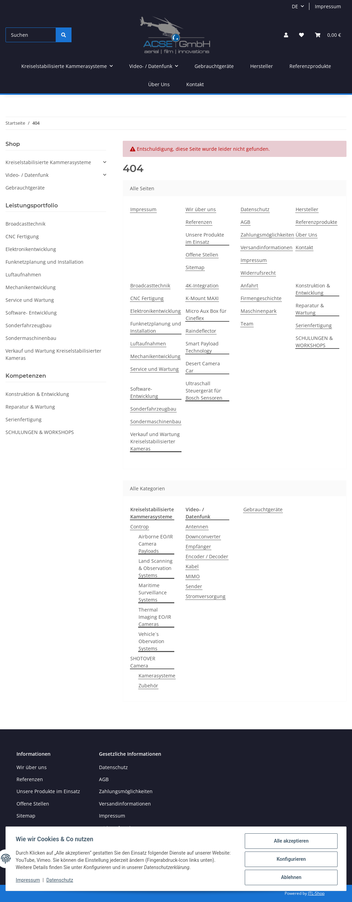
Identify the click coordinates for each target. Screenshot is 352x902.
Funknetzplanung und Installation (155, 327)
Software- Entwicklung (144, 392)
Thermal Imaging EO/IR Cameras (155, 616)
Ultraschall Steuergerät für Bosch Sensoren (204, 390)
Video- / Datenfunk (27, 175)
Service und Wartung (154, 369)
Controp (139, 526)
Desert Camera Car (203, 367)
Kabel (192, 566)
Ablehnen (290, 877)
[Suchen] (31, 34)
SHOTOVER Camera (142, 662)
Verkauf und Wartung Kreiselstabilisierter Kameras (155, 441)
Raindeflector (201, 331)
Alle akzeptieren (290, 842)
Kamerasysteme (157, 675)
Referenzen (199, 222)
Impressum (328, 6)
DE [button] (295, 6)
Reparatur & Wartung (310, 309)
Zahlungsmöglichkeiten (267, 234)
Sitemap (195, 267)
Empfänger (198, 546)
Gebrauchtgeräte (263, 509)
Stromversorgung (206, 596)
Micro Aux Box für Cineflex (206, 314)
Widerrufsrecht (258, 273)
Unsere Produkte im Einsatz (205, 238)
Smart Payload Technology (202, 347)
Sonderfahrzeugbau (153, 409)
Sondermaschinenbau (155, 421)
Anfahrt (249, 285)
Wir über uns (201, 209)
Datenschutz (255, 209)
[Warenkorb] (327, 35)
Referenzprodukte (310, 66)
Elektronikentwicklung (155, 311)
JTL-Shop (316, 893)
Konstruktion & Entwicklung (313, 289)
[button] (286, 35)
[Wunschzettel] (301, 35)
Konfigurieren (290, 860)
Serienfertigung (314, 325)
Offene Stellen (202, 254)
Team (247, 323)
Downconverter (203, 536)
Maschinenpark (258, 311)
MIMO (193, 576)
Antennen (197, 526)
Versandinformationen (267, 247)
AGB (245, 222)
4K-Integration (202, 285)
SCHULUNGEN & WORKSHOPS (314, 342)
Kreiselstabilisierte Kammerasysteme (48, 162)
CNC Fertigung (147, 298)
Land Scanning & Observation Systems (156, 568)
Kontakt (195, 84)
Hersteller (261, 66)
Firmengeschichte (261, 298)
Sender (194, 586)
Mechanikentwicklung (155, 356)
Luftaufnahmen (148, 343)
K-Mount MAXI (202, 298)
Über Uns (159, 84)
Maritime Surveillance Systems (153, 592)
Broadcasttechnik (150, 285)
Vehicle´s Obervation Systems (151, 641)
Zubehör (148, 685)
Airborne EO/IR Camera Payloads (156, 543)
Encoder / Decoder (207, 556)
